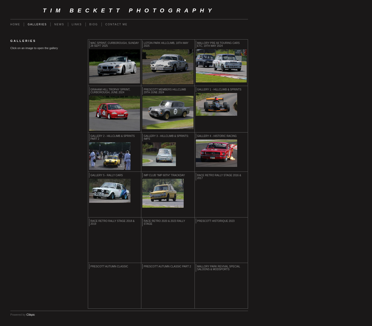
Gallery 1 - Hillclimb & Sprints (219, 89)
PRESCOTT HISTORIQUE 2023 (216, 221)
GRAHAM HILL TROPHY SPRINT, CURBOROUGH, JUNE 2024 (110, 91)
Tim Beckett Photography (129, 10)
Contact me (116, 24)
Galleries (37, 24)
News (59, 24)
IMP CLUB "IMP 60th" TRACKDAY (164, 175)
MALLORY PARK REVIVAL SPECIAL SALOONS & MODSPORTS (218, 268)
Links (77, 24)
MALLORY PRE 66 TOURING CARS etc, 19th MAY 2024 (218, 44)
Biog (93, 24)
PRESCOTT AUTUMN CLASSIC (109, 266)
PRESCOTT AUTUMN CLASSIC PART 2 (167, 266)
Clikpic (30, 314)
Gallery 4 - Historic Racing (217, 136)
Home (15, 24)
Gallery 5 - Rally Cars (106, 175)
